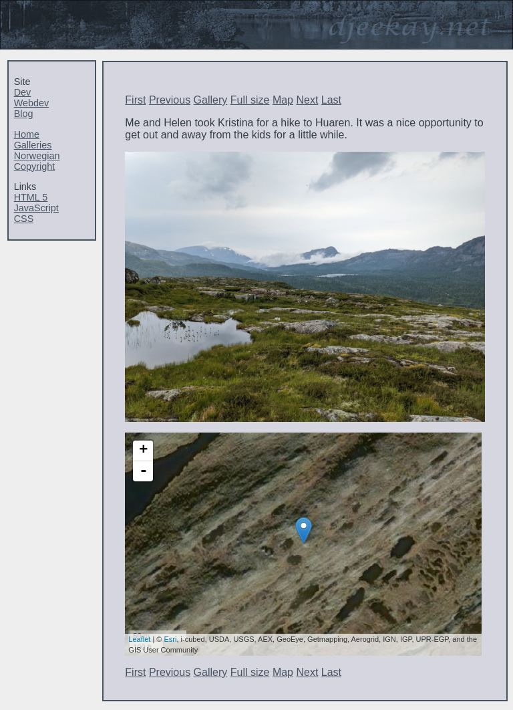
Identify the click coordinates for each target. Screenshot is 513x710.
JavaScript (36, 208)
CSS (24, 218)
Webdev (31, 103)
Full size (250, 100)
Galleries (33, 145)
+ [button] (143, 451)
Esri (170, 639)
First (135, 100)
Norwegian (37, 155)
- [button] (143, 471)
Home (26, 134)
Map (283, 100)
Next (307, 100)
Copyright (34, 166)
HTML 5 (31, 197)
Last (331, 100)
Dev (22, 92)
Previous (169, 100)
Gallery (211, 100)
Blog (23, 113)
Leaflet (139, 639)
